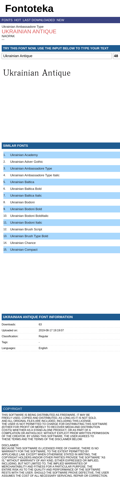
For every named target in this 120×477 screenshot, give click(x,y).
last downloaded (39, 20)
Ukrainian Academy (24, 155)
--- (3, 39)
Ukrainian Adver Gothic (26, 161)
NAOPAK (8, 36)
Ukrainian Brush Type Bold (29, 236)
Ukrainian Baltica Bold (26, 188)
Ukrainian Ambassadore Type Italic (34, 175)
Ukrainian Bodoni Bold (26, 209)
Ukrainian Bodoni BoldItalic (29, 216)
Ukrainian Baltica (22, 182)
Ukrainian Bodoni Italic (26, 222)
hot (17, 20)
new (60, 20)
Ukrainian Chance (23, 243)
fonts (7, 20)
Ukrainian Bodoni (22, 202)
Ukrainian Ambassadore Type (23, 26)
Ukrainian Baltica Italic (26, 195)
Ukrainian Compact (24, 249)
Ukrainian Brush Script (26, 229)
